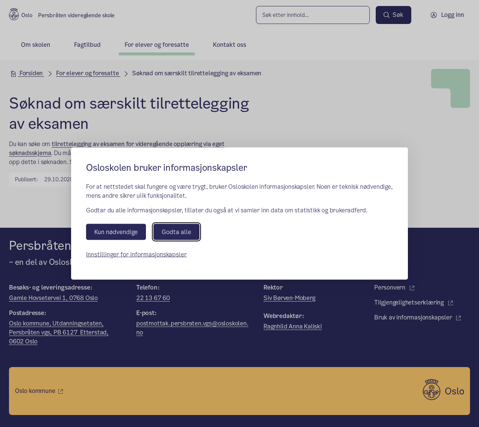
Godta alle (176, 231)
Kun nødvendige (116, 231)
